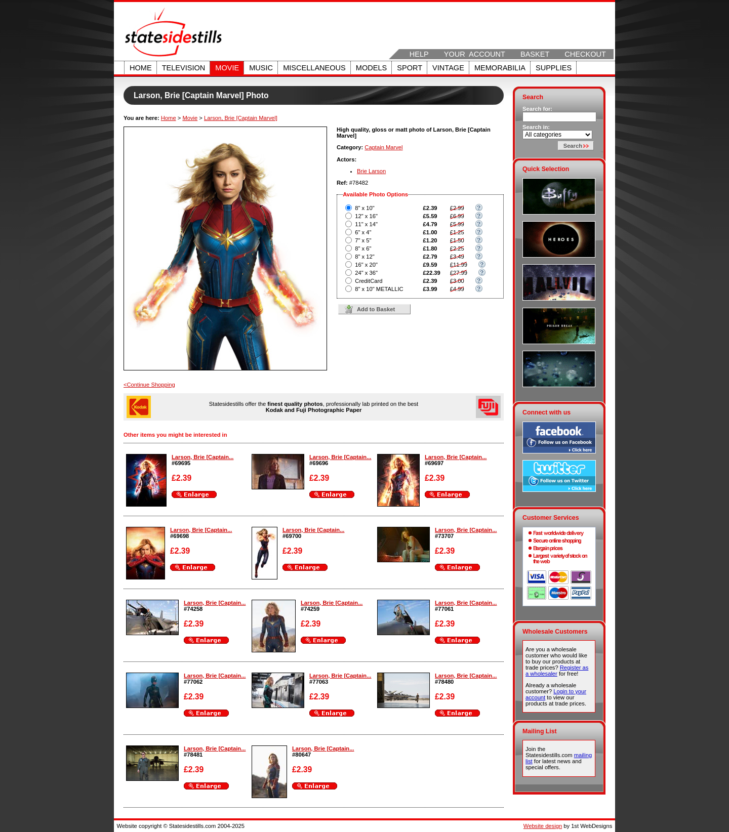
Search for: (537, 109)
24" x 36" (366, 273)
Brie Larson (371, 171)
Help (419, 54)
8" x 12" (364, 257)
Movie (227, 68)
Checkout (585, 54)
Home (141, 68)
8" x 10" (364, 208)
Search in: (536, 127)
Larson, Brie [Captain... (202, 457)
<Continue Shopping (149, 385)
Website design (542, 826)
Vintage (448, 68)
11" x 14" (366, 224)
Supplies (554, 68)
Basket (534, 54)
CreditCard (368, 281)
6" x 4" (363, 232)
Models (371, 68)
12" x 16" (366, 216)
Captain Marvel (383, 147)
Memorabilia (499, 68)
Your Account (474, 54)
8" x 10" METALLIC (379, 289)
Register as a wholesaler (556, 670)
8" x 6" (363, 248)
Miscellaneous (314, 68)
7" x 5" (363, 240)
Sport (409, 68)
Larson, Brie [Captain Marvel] (240, 118)
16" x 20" (366, 265)
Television (184, 68)
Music (261, 68)
